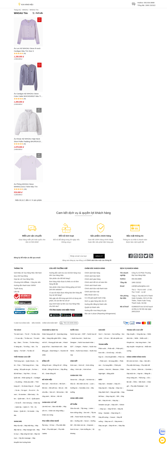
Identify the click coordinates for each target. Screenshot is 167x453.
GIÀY (100, 379)
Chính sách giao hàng (92, 279)
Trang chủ (17, 10)
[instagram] (136, 256)
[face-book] (130, 256)
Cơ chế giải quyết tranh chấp (95, 298)
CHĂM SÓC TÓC (76, 375)
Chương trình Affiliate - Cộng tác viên (27, 282)
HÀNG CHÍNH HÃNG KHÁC (136, 357)
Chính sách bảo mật (92, 292)
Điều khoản (36, 323)
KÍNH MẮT (73, 361)
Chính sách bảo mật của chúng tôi (99, 260)
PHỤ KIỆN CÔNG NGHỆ (50, 421)
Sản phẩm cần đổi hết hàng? (59, 278)
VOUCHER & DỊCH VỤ (50, 330)
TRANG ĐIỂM (103, 344)
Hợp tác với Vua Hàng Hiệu (24, 279)
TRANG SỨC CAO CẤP (135, 330)
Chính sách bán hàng (92, 273)
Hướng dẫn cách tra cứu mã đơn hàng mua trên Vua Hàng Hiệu (65, 274)
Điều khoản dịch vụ (92, 295)
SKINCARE (18, 421)
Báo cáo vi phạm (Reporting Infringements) (100, 313)
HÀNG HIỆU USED (76, 398)
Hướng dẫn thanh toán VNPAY (25, 285)
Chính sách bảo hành (92, 276)
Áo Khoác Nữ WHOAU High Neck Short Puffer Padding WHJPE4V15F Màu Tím (28, 140)
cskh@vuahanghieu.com (140, 286)
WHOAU (25, 10)
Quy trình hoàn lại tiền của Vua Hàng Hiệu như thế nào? (64, 305)
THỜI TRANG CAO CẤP (22, 357)
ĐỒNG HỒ (45, 361)
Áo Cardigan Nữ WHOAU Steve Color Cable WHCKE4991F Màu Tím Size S (28, 95)
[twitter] (146, 256)
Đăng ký (99, 256)
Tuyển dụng (18, 288)
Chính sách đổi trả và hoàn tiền (96, 282)
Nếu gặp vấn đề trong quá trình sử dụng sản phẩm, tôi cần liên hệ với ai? (65, 299)
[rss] (151, 256)
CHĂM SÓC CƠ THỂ (49, 402)
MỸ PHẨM (73, 404)
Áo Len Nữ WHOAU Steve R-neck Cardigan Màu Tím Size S (27, 49)
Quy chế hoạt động (21, 276)
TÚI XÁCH (17, 330)
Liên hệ (16, 292)
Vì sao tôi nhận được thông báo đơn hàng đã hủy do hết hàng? (65, 294)
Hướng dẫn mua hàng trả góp (95, 310)
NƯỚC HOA (74, 330)
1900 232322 (150, 5)
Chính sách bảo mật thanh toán (96, 288)
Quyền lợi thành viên (92, 307)
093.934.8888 (149, 3)
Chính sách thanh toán (93, 285)
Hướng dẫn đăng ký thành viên (96, 304)
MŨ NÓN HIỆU (47, 379)
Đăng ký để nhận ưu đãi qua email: (27, 258)
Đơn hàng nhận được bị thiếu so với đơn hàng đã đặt (64, 283)
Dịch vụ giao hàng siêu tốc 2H (95, 301)
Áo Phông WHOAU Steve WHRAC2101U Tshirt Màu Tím (26, 185)
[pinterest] (141, 256)
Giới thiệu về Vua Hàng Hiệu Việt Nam (28, 273)
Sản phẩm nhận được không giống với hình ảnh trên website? (65, 288)
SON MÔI (102, 330)
